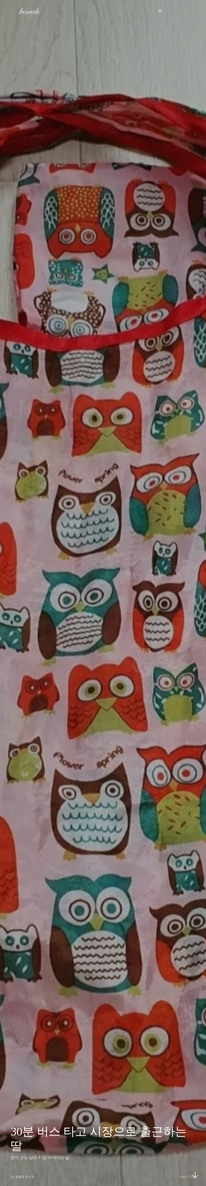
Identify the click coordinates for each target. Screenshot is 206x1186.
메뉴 (11, 10)
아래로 (195, 1175)
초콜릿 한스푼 (24, 1177)
